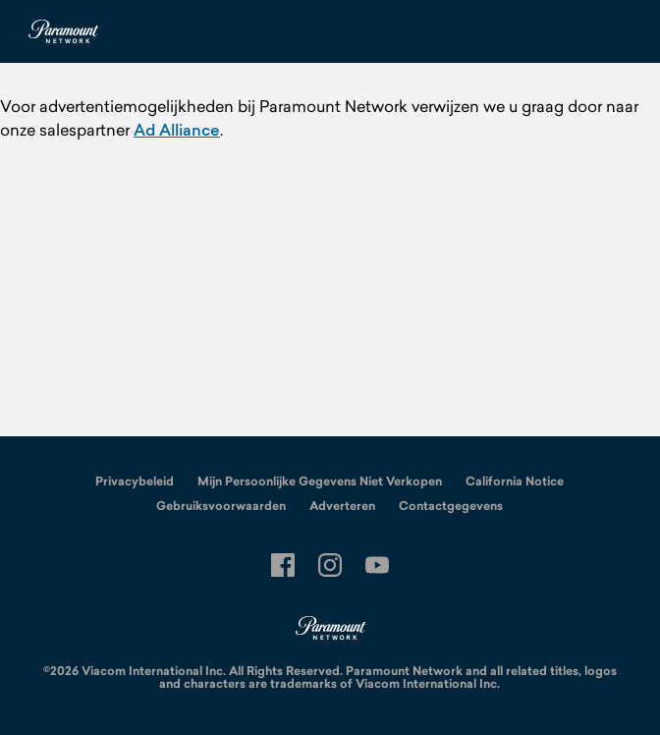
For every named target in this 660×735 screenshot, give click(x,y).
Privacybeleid (134, 481)
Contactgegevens (451, 506)
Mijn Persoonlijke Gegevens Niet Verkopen (319, 481)
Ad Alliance (177, 130)
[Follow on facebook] (283, 565)
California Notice (515, 481)
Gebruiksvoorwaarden (221, 506)
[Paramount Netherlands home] (63, 31)
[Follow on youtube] (377, 565)
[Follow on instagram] (330, 565)
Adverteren (342, 506)
